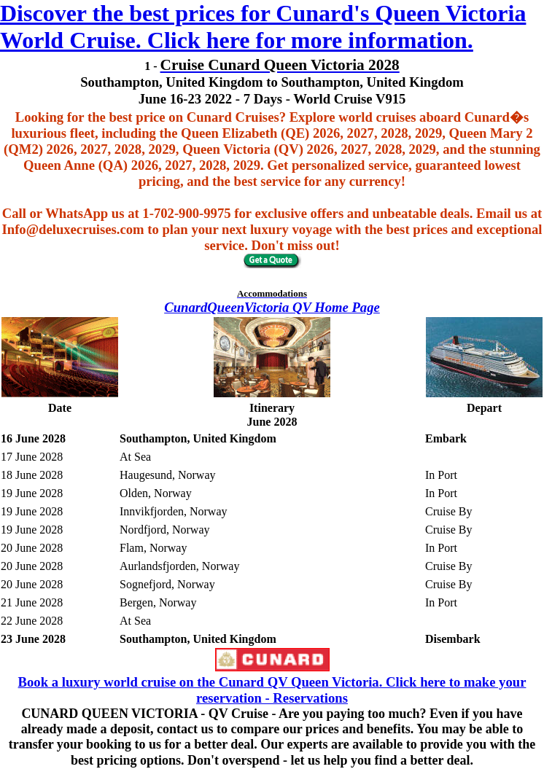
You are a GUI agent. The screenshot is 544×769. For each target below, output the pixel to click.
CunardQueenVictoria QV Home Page (272, 307)
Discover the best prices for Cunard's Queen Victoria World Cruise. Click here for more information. (263, 26)
